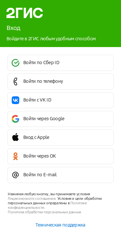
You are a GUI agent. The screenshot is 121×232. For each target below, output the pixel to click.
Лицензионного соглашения (31, 198)
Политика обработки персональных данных (44, 212)
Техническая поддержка (60, 225)
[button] (60, 63)
